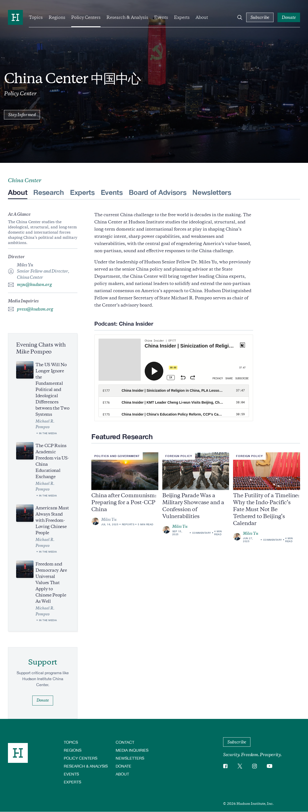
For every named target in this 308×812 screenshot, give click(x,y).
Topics (36, 17)
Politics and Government (117, 456)
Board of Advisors (158, 192)
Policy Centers (86, 17)
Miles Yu (180, 526)
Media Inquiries (132, 750)
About (202, 17)
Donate (123, 766)
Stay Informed (22, 114)
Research (48, 192)
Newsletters (211, 192)
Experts (182, 17)
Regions (57, 17)
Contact (125, 742)
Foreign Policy (178, 456)
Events (161, 17)
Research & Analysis (127, 17)
